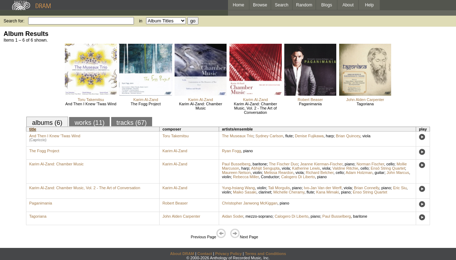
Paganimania (310, 104)
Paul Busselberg (236, 164)
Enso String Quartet (370, 192)
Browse (260, 4)
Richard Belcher (319, 172)
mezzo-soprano (259, 216)
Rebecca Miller (246, 177)
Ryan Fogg (231, 151)
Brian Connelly (366, 188)
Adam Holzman (359, 172)
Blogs (326, 4)
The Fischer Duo (283, 164)
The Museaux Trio (237, 136)
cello (390, 164)
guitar (380, 172)
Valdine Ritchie (345, 168)
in (140, 20)
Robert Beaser (310, 99)
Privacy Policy (228, 253)
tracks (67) (131, 122)
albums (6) (47, 122)
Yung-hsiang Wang (238, 188)
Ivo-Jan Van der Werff (323, 188)
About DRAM (182, 253)
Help (369, 4)
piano (248, 151)
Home (238, 4)
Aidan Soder (232, 216)
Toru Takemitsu (91, 99)
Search (282, 4)
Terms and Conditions (265, 253)
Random (304, 4)
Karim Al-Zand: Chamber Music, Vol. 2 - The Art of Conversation (255, 108)
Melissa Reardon (279, 172)
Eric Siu (399, 188)
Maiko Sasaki (244, 192)
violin (257, 172)
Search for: (14, 20)
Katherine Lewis (306, 168)
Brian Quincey (348, 136)
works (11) (89, 122)
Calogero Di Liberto (298, 177)
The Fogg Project (146, 104)
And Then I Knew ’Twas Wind (90, 104)
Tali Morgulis (279, 188)
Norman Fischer (370, 164)
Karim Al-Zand (145, 99)
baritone (260, 164)
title (32, 129)
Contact (204, 253)
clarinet (265, 192)
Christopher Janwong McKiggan (250, 203)
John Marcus (398, 172)
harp (330, 136)
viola (366, 136)
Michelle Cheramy (288, 192)
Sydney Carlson (269, 136)
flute (289, 136)
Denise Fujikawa (309, 136)
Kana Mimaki (327, 192)
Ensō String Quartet (387, 168)
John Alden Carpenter (365, 99)
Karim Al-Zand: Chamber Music (200, 106)
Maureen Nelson (236, 172)
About (347, 4)
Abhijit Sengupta (265, 168)
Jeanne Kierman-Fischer (321, 164)
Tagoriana (365, 104)
